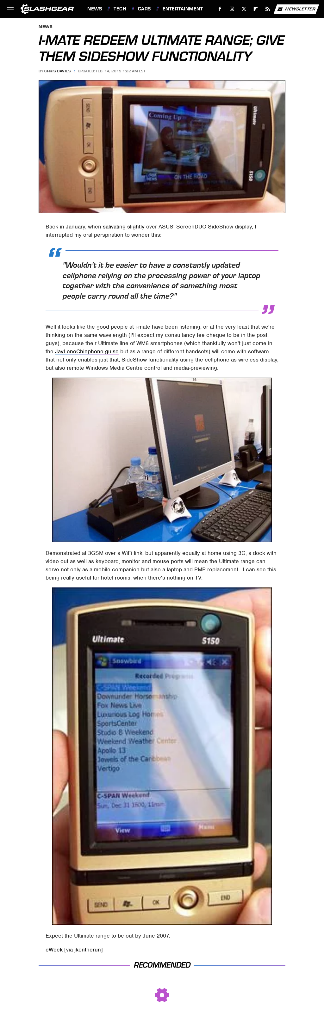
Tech (120, 9)
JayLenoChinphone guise (87, 351)
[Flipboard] (255, 9)
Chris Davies (57, 71)
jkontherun (87, 949)
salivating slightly (124, 226)
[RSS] (267, 9)
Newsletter (296, 9)
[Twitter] (243, 9)
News (94, 9)
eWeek (54, 949)
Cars (144, 9)
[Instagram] (232, 9)
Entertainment (183, 9)
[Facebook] (220, 9)
